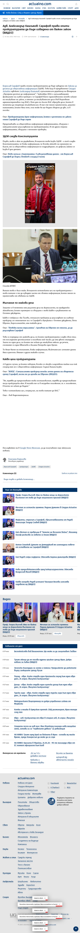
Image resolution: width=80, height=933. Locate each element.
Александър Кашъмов (29, 91)
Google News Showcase (30, 448)
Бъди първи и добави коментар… (19, 479)
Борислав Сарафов (11, 86)
